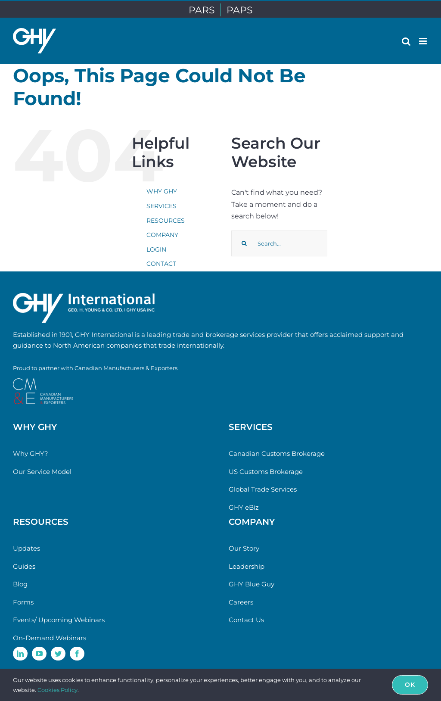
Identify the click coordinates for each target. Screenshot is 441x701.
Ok (410, 685)
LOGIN (156, 249)
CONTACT (161, 264)
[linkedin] (20, 653)
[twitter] (58, 653)
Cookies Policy (57, 689)
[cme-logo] (43, 381)
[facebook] (77, 653)
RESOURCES (165, 220)
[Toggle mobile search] (406, 41)
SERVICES (161, 206)
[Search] (244, 243)
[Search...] (279, 243)
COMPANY (162, 235)
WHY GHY (161, 191)
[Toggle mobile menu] (423, 41)
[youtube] (39, 653)
